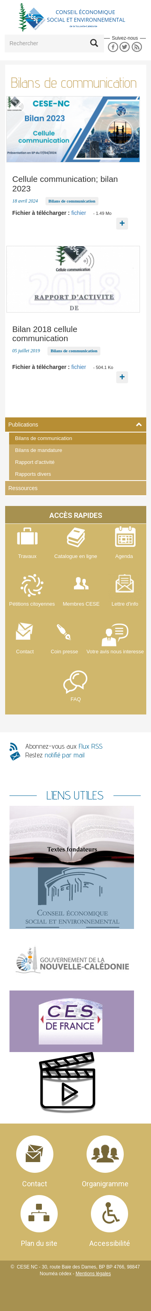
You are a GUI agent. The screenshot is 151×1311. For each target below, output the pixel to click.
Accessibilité (109, 1243)
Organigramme (105, 1184)
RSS (137, 47)
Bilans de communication (43, 438)
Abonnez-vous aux (63, 746)
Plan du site (39, 1243)
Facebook (113, 47)
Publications (23, 424)
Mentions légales (93, 1273)
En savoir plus (122, 371)
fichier (78, 213)
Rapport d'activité (35, 462)
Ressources (23, 488)
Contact (34, 1184)
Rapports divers (33, 474)
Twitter (124, 47)
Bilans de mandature (38, 450)
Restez (55, 755)
